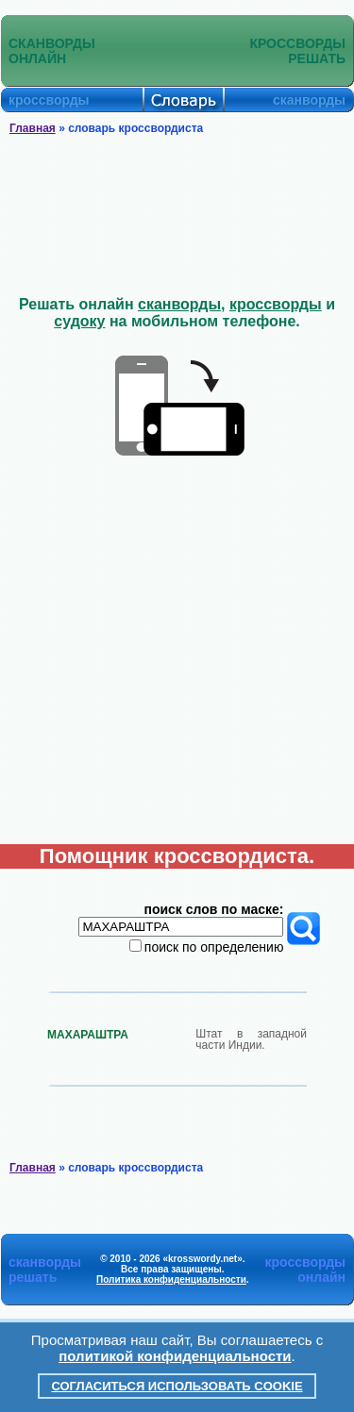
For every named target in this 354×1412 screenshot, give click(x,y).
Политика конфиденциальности (171, 1279)
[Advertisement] (177, 216)
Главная (32, 128)
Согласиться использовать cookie (176, 1386)
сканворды (179, 304)
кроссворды (275, 304)
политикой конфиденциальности (175, 1356)
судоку (79, 321)
